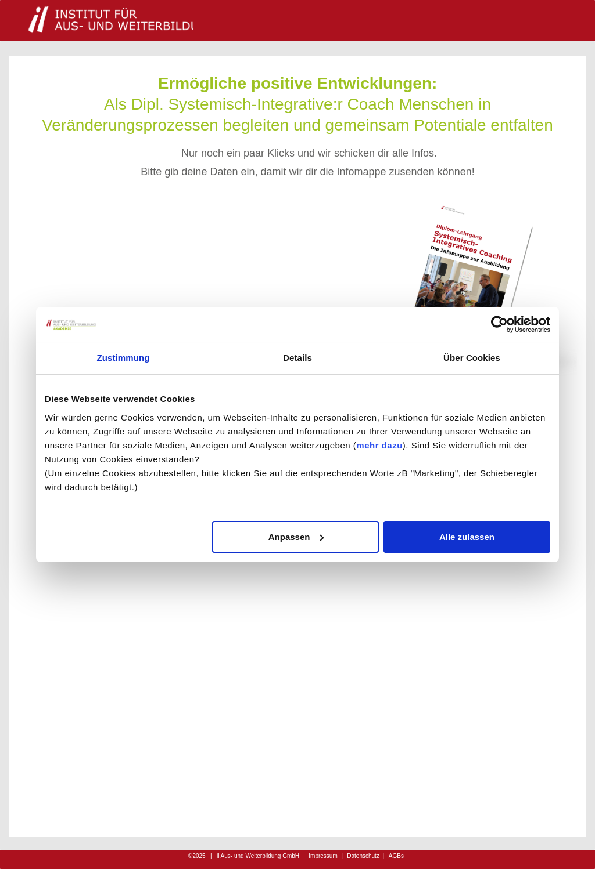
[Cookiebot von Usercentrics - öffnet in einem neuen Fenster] (499, 324)
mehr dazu (379, 445)
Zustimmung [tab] (123, 358)
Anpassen (296, 537)
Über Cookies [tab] (471, 358)
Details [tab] (297, 358)
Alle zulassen (466, 537)
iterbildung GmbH (259, 856)
